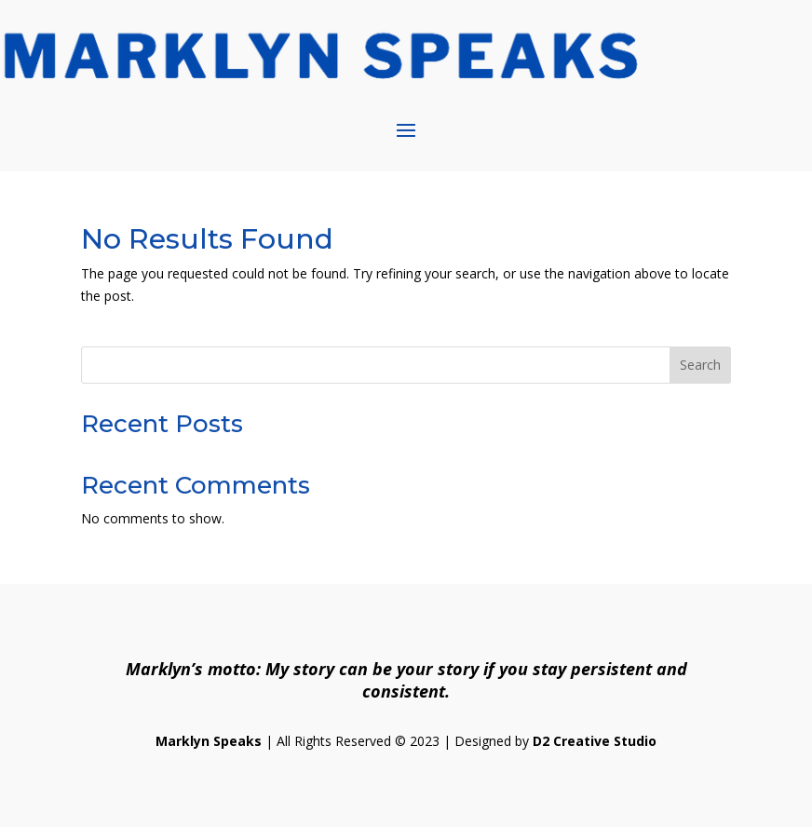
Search (700, 364)
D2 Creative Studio (594, 741)
